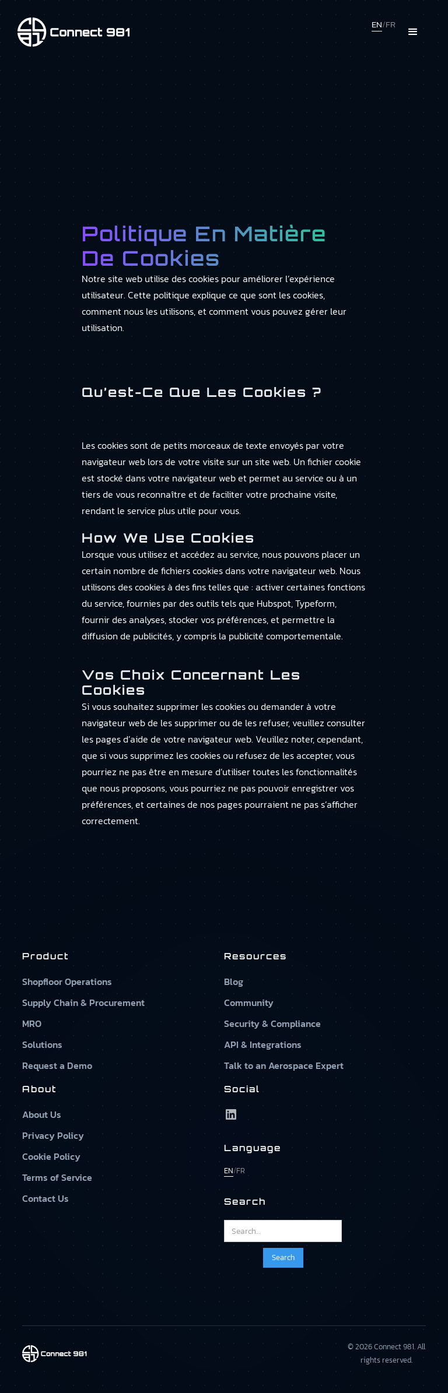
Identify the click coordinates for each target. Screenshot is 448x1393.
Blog (233, 982)
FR (391, 24)
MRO (31, 1023)
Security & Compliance (272, 1023)
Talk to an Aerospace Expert (284, 1065)
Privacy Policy (53, 1135)
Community (249, 1002)
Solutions (42, 1044)
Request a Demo (57, 1065)
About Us (41, 1114)
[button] (413, 32)
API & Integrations (263, 1044)
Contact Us (45, 1198)
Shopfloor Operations (67, 982)
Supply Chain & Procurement (83, 1002)
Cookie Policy (51, 1156)
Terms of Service (57, 1177)
